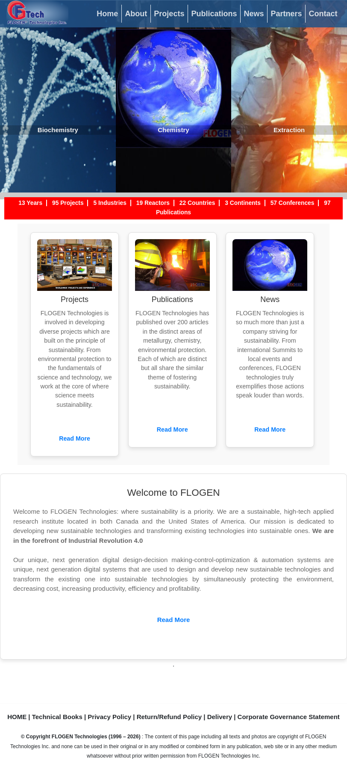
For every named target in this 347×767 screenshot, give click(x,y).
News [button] (254, 13)
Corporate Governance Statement (289, 716)
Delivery (219, 716)
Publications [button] (214, 13)
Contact (323, 13)
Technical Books (57, 716)
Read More (74, 438)
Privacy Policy (109, 716)
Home (107, 13)
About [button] (136, 13)
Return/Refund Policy (169, 716)
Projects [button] (169, 13)
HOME (16, 716)
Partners (286, 13)
